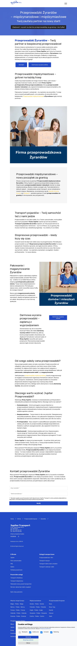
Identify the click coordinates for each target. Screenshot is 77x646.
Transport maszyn (44, 560)
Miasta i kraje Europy (17, 600)
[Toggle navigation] (66, 3)
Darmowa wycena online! (58, 317)
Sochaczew (13, 636)
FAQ (11, 563)
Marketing (54, 632)
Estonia (56, 191)
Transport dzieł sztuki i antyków (48, 563)
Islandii (51, 191)
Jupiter (12, 557)
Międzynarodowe (35, 600)
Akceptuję (28, 637)
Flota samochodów (15, 560)
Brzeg (12, 630)
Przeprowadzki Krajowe (57, 600)
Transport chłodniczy (16, 578)
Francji (18, 193)
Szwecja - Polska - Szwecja (18, 616)
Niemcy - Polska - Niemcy (17, 607)
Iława (50, 604)
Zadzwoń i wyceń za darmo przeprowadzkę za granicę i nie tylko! (38, 27)
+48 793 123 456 (17, 531)
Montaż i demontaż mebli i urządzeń (20, 587)
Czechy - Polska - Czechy (37, 616)
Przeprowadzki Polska (17, 621)
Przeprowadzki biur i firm (46, 557)
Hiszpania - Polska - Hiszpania (38, 613)
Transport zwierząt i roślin (46, 567)
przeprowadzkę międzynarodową (35, 375)
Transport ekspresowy (16, 581)
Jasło (50, 616)
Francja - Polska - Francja (17, 610)
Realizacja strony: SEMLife (16, 541)
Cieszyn (51, 613)
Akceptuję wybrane (28, 640)
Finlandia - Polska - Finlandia (38, 607)
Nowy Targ (52, 607)
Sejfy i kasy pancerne (16, 592)
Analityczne (34, 632)
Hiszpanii (27, 193)
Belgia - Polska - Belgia (16, 604)
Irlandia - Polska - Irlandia (37, 604)
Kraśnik (51, 610)
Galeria (12, 567)
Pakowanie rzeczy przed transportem (21, 584)
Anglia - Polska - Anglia (36, 610)
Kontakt (21, 65)
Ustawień (44, 632)
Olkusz (12, 624)
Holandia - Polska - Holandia (18, 613)
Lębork (12, 627)
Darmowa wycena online (40, 65)
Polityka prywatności (16, 570)
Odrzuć (28, 643)
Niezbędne (23, 632)
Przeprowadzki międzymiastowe (33, 96)
